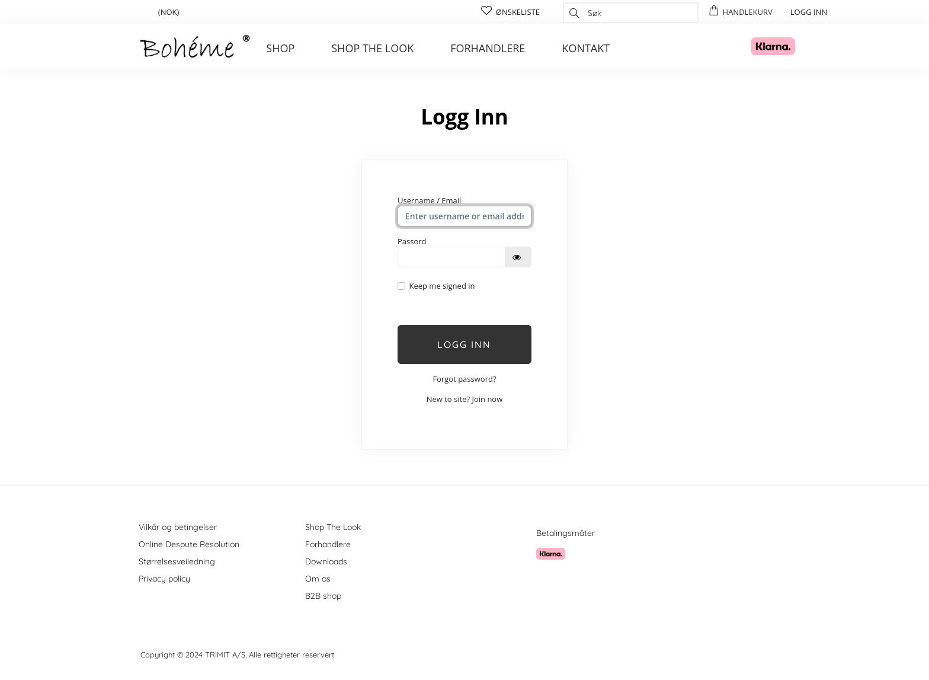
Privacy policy (164, 578)
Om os (318, 578)
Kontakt (586, 48)
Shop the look (372, 48)
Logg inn (464, 344)
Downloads (326, 561)
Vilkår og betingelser (178, 527)
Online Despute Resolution (189, 544)
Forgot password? (464, 378)
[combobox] (631, 12)
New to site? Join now (465, 399)
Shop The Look (333, 527)
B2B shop (323, 595)
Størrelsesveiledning (177, 561)
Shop (280, 48)
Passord (412, 241)
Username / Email (429, 200)
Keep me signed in (442, 285)
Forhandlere (487, 48)
